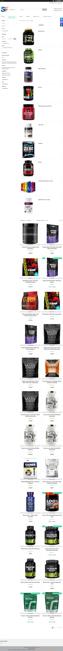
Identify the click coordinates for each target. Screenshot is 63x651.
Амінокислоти (41, 31)
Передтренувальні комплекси (45, 106)
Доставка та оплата (47, 16)
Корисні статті (36, 16)
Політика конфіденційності (50, 649)
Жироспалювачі (41, 68)
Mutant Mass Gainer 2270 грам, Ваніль (52, 314)
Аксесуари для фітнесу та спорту (45, 180)
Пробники (40, 143)
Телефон (28, 16)
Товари (3, 23)
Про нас (21, 16)
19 (59, 627)
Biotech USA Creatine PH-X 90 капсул (30, 548)
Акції (1, 643)
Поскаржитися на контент (40, 649)
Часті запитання (5, 30)
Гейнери (40, 49)
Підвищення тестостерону (44, 199)
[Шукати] (44, 10)
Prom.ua (37, 647)
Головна (2, 16)
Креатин (40, 87)
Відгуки (3, 28)
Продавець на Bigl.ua (31, 648)
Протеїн (40, 162)
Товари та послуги (11, 16)
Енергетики (40, 124)
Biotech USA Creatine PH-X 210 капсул (30, 582)
